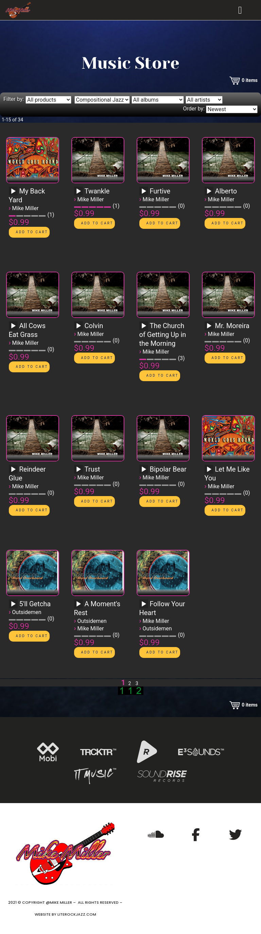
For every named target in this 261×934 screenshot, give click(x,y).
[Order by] (232, 109)
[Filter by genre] (102, 100)
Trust (92, 469)
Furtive (160, 191)
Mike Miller (25, 208)
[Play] (13, 191)
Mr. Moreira (232, 326)
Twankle (97, 191)
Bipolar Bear (168, 469)
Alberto (226, 191)
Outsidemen (26, 612)
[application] (14, 193)
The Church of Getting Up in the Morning (162, 334)
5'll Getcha (35, 604)
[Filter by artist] (204, 100)
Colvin (94, 326)
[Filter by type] (48, 100)
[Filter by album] (158, 100)
